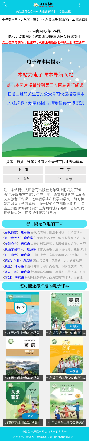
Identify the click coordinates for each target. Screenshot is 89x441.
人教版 (25, 19)
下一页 (65, 170)
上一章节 (23, 179)
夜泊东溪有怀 (14, 249)
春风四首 (11, 232)
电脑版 (26, 431)
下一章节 (65, 179)
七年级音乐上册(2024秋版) (66, 422)
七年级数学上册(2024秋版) (22, 332)
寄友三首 (11, 272)
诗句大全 (61, 431)
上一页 (23, 170)
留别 (8, 277)
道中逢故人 (12, 238)
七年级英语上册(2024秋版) (22, 377)
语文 (36, 19)
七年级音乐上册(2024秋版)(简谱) (25, 422)
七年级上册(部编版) (56, 19)
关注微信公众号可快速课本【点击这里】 (44, 11)
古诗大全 (50, 431)
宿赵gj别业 (12, 260)
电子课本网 (9, 19)
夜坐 (8, 266)
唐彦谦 (25, 232)
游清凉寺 (11, 243)
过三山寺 (11, 255)
